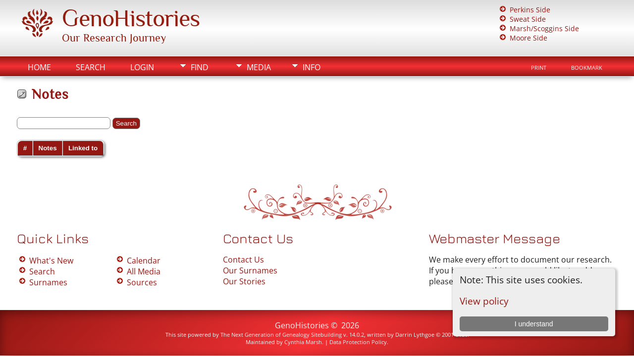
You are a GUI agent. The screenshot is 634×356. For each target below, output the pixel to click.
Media (259, 67)
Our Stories (244, 281)
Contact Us (243, 259)
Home (39, 67)
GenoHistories (131, 18)
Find (200, 67)
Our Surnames (250, 270)
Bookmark (586, 67)
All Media (143, 271)
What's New (51, 260)
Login (142, 67)
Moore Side (528, 38)
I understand (534, 324)
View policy (484, 301)
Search (91, 67)
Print (538, 67)
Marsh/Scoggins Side (544, 28)
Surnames (48, 282)
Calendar (143, 260)
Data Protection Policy (358, 342)
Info (311, 67)
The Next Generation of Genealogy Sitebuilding (281, 334)
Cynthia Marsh (303, 342)
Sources (142, 282)
